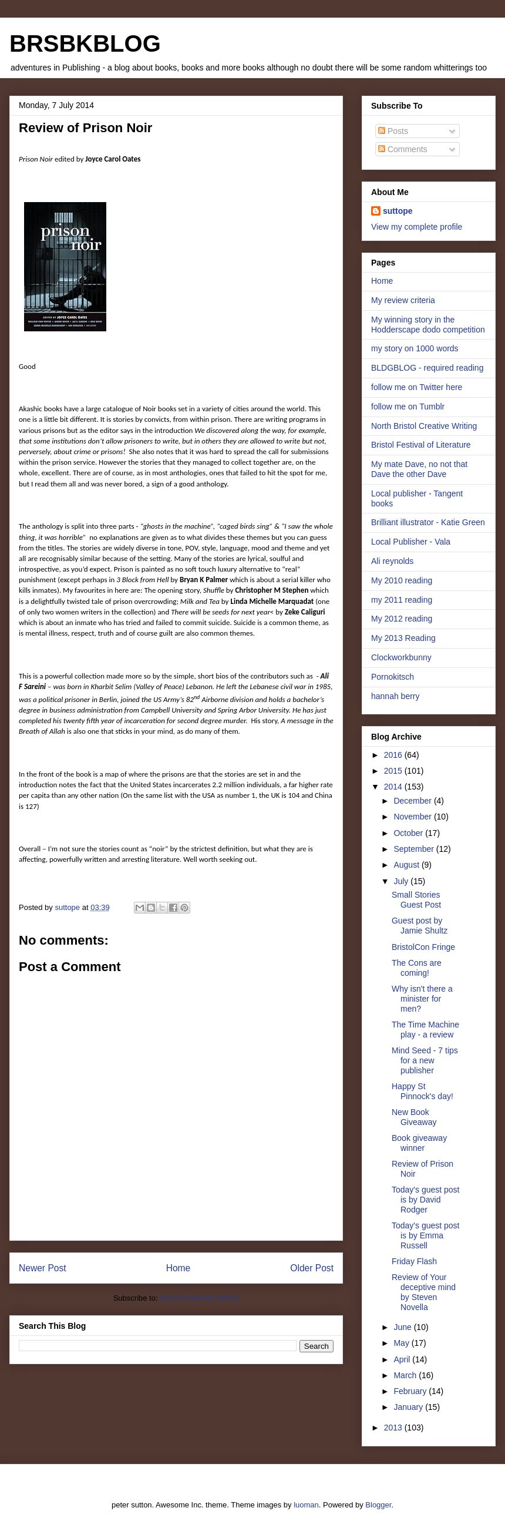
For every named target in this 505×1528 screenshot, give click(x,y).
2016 (394, 755)
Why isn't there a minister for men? (422, 998)
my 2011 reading (401, 600)
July (401, 881)
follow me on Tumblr (408, 406)
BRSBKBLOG (85, 43)
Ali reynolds (392, 561)
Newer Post (42, 1268)
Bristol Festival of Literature (421, 444)
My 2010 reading (401, 580)
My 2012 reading (401, 618)
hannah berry (395, 696)
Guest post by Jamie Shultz (419, 925)
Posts (393, 131)
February (411, 1391)
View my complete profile (416, 226)
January (409, 1407)
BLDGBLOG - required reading (427, 367)
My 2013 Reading (403, 638)
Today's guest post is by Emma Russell (426, 1235)
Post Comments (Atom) (199, 1298)
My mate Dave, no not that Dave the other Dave (419, 469)
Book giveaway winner (419, 1143)
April (402, 1359)
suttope (398, 211)
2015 (394, 770)
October (409, 833)
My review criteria (403, 300)
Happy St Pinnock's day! (422, 1091)
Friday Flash (414, 1261)
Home (178, 1268)
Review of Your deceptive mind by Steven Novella (424, 1291)
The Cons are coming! (417, 968)
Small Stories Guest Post (416, 899)
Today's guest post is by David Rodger (426, 1199)
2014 (394, 786)
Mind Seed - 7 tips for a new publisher (425, 1060)
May (402, 1343)
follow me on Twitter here (416, 387)
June (403, 1327)
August (407, 864)
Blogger (378, 1504)
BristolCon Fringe (423, 947)
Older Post (312, 1268)
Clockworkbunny (401, 657)
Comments (402, 149)
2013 (394, 1427)
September (414, 849)
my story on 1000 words (415, 348)
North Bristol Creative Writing (424, 426)
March (406, 1375)
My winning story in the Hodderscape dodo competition (428, 324)
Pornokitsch (392, 676)
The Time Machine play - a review (425, 1029)
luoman (306, 1504)
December (413, 800)
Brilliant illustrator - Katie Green (428, 522)
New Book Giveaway (414, 1117)
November (413, 816)
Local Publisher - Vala (410, 541)
